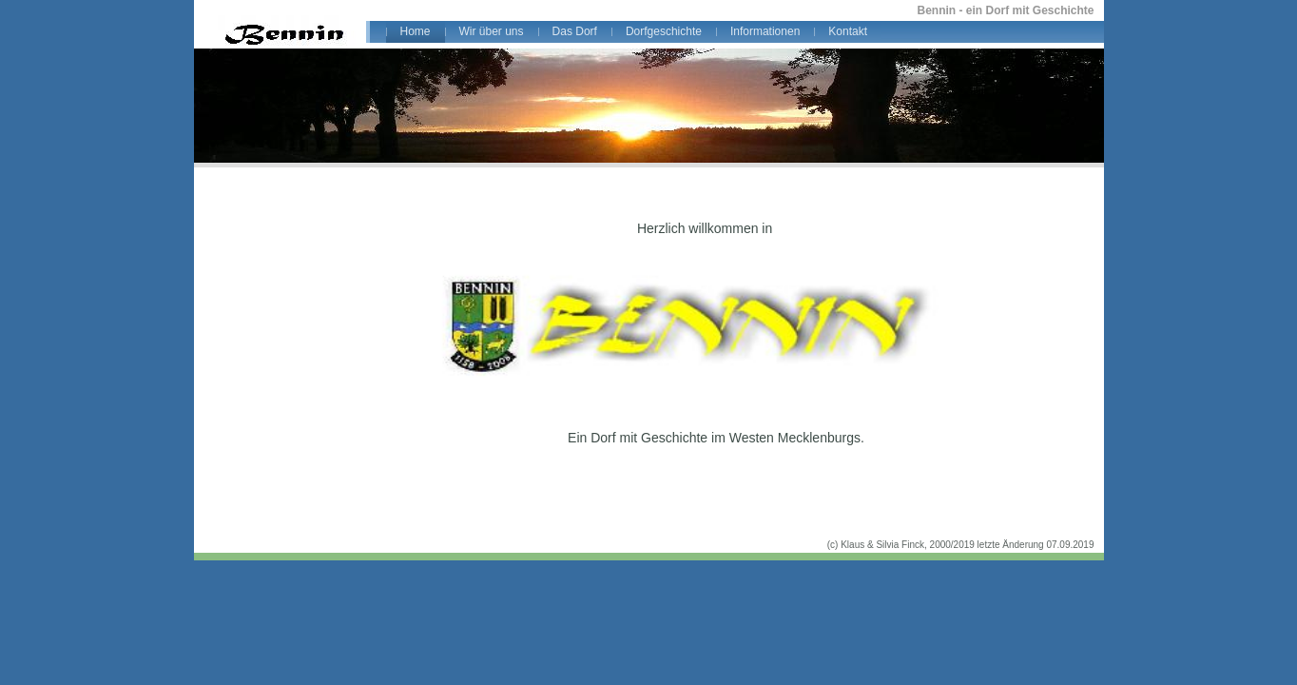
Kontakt (847, 31)
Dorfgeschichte (664, 31)
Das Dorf (574, 31)
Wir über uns (491, 31)
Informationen (765, 31)
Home (415, 31)
